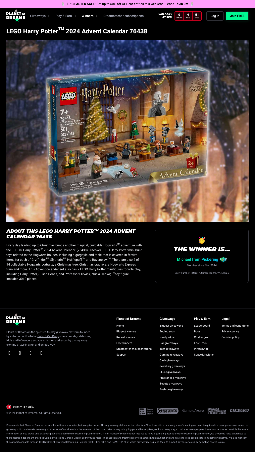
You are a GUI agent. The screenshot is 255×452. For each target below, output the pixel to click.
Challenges (201, 337)
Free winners (124, 343)
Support (121, 355)
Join (237, 17)
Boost (197, 331)
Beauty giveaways (171, 384)
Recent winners (125, 337)
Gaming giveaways (171, 355)
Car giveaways (169, 343)
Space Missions (204, 355)
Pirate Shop (201, 349)
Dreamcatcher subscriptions (123, 17)
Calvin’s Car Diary (48, 336)
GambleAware (52, 438)
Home (120, 326)
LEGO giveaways (170, 372)
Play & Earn (66, 17)
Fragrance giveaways (173, 378)
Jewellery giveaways (172, 366)
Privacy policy (230, 331)
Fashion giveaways (171, 389)
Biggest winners (126, 331)
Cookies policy (231, 337)
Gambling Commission (88, 433)
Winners (90, 17)
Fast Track (200, 343)
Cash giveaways (170, 360)
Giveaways (40, 17)
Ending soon (167, 331)
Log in (215, 17)
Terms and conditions (235, 326)
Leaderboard (202, 326)
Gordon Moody (73, 438)
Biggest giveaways (171, 326)
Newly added (168, 337)
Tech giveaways (169, 349)
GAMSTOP (117, 442)
